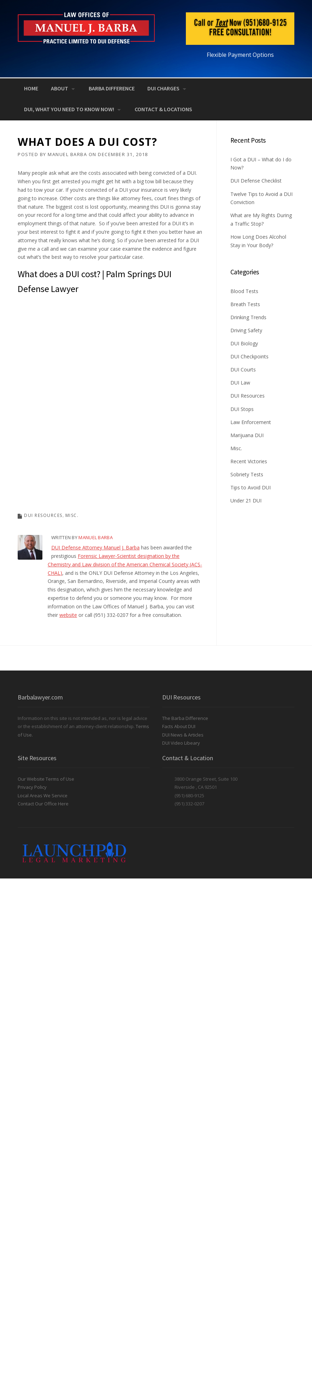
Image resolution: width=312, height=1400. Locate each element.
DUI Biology (244, 343)
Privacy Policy (32, 787)
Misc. (72, 515)
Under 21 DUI (245, 500)
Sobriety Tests (246, 474)
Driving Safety (246, 330)
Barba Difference (112, 88)
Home (31, 88)
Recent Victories (248, 461)
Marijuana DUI (247, 435)
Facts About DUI (178, 726)
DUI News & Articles (183, 735)
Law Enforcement (250, 422)
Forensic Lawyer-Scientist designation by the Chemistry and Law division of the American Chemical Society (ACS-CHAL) (125, 564)
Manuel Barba (67, 154)
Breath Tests (245, 304)
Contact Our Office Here (43, 803)
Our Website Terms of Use (46, 779)
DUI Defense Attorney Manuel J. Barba (95, 547)
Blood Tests (244, 291)
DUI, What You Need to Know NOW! (69, 109)
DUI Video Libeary (181, 743)
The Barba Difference (185, 718)
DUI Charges (163, 88)
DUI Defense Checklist (256, 180)
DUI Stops (242, 409)
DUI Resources (43, 515)
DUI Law (240, 382)
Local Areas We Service (42, 795)
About (59, 88)
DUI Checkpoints (249, 356)
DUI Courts (243, 369)
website (68, 615)
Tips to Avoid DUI (250, 487)
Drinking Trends (248, 317)
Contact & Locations (163, 109)
